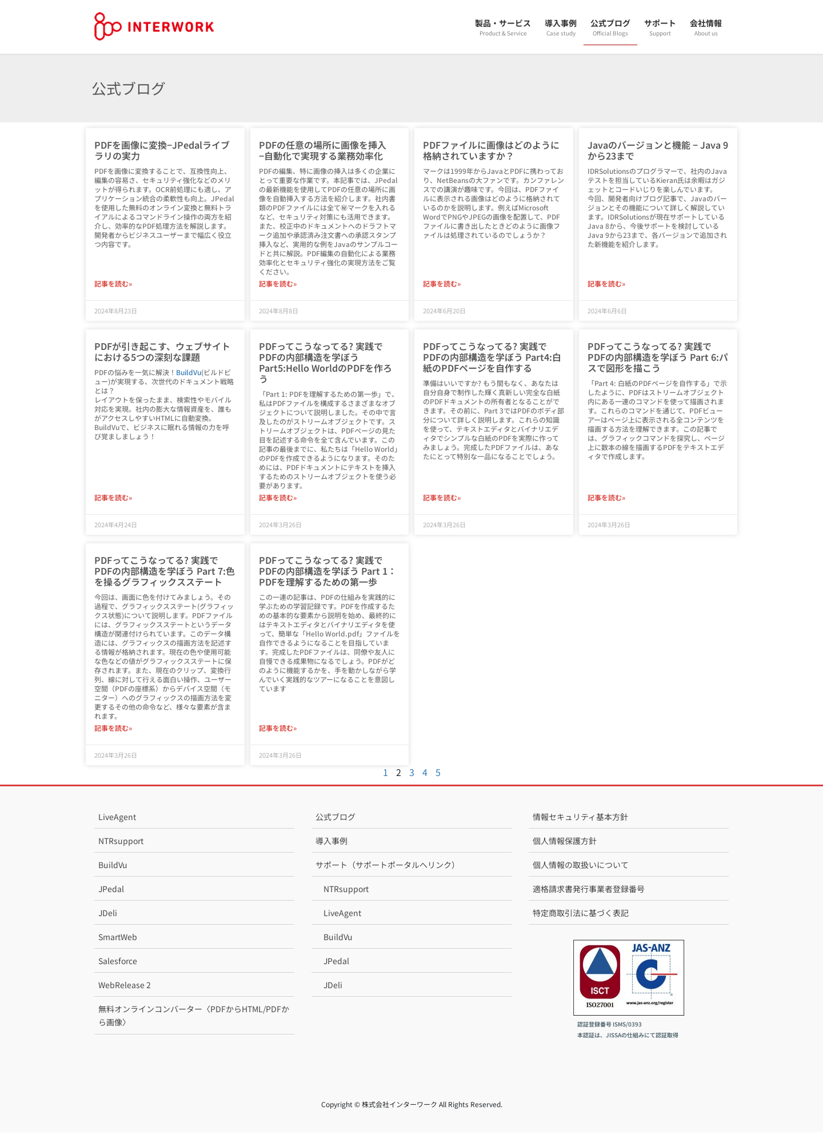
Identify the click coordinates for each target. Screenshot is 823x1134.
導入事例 (331, 842)
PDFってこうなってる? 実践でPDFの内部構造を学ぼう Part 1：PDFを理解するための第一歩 (328, 572)
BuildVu (188, 372)
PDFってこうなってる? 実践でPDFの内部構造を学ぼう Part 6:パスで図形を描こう (658, 357)
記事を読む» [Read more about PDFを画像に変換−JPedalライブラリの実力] (113, 284)
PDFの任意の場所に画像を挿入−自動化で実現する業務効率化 (322, 150)
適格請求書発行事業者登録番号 (589, 890)
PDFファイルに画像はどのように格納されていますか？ (491, 150)
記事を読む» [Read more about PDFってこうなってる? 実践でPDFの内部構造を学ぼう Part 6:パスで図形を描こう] (606, 498)
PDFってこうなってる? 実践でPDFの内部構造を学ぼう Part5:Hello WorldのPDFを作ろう (325, 363)
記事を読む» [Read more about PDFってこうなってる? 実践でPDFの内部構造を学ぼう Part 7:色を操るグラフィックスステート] (113, 729)
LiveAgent (117, 818)
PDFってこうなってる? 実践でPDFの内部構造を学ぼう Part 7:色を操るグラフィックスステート (164, 572)
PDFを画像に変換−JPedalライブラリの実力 (162, 150)
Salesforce (117, 962)
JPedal (111, 890)
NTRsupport (120, 842)
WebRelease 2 (124, 986)
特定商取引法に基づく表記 (581, 914)
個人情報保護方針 (565, 842)
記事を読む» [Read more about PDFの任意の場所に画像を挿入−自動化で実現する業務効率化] (278, 284)
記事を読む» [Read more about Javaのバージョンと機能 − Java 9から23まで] (606, 284)
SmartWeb (117, 938)
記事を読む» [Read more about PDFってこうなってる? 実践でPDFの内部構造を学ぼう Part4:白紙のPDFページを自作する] (442, 498)
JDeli (107, 914)
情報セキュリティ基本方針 (580, 818)
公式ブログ (335, 818)
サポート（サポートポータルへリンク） (387, 866)
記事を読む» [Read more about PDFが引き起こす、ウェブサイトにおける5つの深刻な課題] (113, 498)
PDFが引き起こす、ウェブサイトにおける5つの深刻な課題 (162, 352)
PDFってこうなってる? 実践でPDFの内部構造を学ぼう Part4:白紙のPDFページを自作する (492, 357)
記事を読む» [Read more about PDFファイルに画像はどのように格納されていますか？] (442, 284)
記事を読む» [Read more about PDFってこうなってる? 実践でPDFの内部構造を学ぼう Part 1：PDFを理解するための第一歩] (278, 729)
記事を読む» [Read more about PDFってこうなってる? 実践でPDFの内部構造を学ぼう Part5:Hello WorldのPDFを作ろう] (278, 498)
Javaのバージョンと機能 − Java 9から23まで (658, 150)
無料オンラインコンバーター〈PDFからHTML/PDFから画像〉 (193, 1017)
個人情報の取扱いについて (581, 866)
